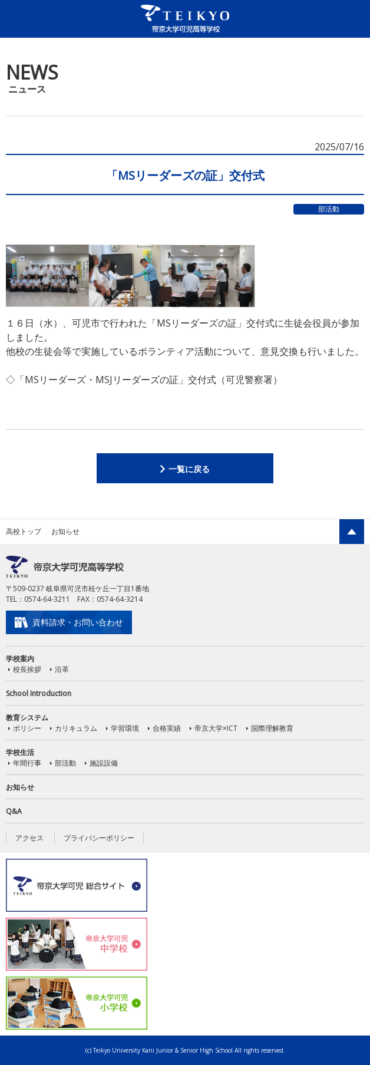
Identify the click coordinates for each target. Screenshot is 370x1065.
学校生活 (20, 752)
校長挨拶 (27, 669)
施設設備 (104, 763)
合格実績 (167, 728)
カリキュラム (76, 728)
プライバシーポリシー (99, 838)
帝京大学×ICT (215, 728)
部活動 (65, 763)
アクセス (29, 838)
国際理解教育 (272, 728)
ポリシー (27, 728)
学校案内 (20, 659)
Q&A (14, 811)
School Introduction (38, 693)
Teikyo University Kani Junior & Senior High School (163, 1050)
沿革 (62, 669)
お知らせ (20, 787)
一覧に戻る (189, 468)
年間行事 (27, 763)
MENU (349, 18)
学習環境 (125, 728)
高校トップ (23, 531)
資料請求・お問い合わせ (77, 622)
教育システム (27, 718)
